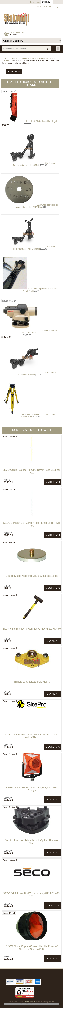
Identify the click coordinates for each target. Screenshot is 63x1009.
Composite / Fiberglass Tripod (32, 58)
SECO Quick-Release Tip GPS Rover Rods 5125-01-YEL (32, 471)
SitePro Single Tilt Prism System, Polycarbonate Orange (31, 789)
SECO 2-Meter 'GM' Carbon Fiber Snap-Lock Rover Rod (31, 524)
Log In (57, 6)
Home (6, 58)
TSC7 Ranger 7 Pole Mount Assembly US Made (35, 164)
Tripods (13, 58)
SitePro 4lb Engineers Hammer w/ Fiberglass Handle (32, 628)
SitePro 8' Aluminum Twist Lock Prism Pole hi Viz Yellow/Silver (32, 736)
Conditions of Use (43, 6)
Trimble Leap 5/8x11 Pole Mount (32, 681)
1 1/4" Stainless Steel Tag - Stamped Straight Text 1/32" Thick (35, 206)
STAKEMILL (29, 1001)
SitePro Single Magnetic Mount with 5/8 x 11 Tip (31, 575)
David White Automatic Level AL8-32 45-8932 (38, 331)
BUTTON (58, 49)
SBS (51, 1001)
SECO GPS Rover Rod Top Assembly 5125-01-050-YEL (31, 895)
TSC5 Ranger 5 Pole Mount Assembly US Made (35, 248)
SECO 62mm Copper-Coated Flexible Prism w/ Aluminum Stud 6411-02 (32, 948)
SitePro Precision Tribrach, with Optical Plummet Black (31, 842)
